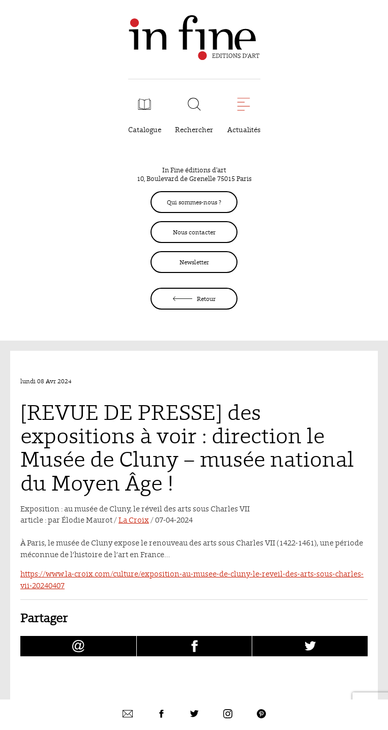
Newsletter (194, 262)
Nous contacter (194, 232)
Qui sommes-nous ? (194, 202)
